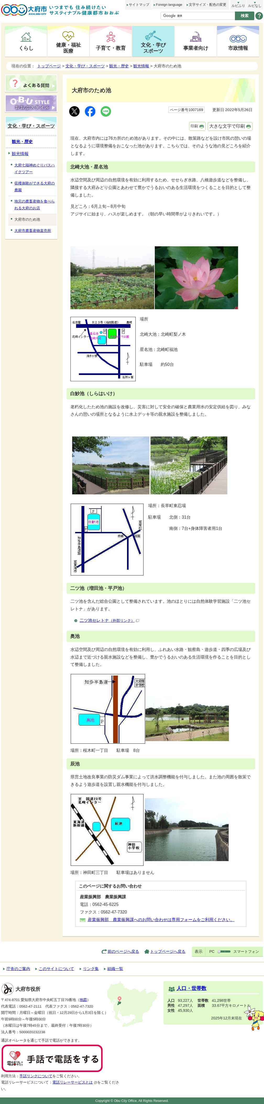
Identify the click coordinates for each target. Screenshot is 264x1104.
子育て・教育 (111, 48)
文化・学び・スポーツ (85, 66)
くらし (26, 48)
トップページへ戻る (167, 951)
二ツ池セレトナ (109, 620)
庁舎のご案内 (18, 968)
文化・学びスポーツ (153, 48)
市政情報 (238, 48)
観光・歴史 (119, 66)
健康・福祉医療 (68, 48)
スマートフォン (246, 951)
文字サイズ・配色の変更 (207, 5)
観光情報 (141, 66)
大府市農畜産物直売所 (32, 231)
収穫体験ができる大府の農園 (34, 186)
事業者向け (195, 48)
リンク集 (91, 968)
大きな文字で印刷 (227, 126)
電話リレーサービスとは (74, 1082)
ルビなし (255, 6)
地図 (83, 1000)
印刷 (194, 126)
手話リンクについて (35, 1076)
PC (211, 951)
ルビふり (238, 6)
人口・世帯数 (191, 988)
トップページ (49, 66)
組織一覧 (115, 968)
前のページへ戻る (123, 951)
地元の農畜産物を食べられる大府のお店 (34, 204)
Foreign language (169, 5)
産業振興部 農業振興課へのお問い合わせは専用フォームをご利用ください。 (161, 919)
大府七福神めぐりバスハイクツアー (34, 168)
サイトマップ (139, 5)
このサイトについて (56, 968)
